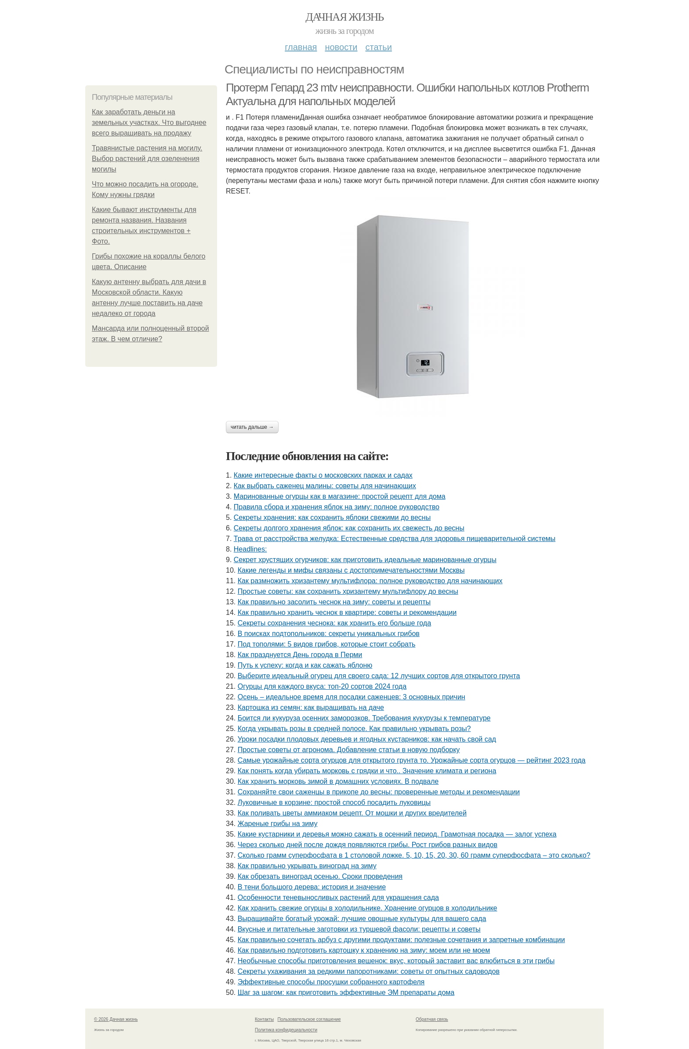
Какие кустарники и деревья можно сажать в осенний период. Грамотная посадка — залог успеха (397, 834)
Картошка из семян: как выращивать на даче (311, 707)
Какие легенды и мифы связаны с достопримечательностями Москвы (351, 570)
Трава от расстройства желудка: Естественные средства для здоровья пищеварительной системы (394, 538)
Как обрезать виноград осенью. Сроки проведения (320, 876)
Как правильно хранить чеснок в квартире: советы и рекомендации (347, 612)
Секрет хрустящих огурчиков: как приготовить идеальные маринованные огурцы (365, 559)
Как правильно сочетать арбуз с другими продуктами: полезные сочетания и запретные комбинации (401, 939)
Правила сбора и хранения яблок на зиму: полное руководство (336, 507)
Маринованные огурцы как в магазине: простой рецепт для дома (340, 496)
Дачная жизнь (344, 17)
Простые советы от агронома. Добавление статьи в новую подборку (349, 749)
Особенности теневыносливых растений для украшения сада (338, 897)
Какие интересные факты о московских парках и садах (323, 475)
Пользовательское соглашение (309, 1019)
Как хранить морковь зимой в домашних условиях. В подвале (338, 781)
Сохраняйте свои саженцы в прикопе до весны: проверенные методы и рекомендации (379, 792)
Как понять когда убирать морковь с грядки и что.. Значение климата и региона (367, 771)
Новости (341, 47)
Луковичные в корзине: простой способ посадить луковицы (334, 802)
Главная (301, 47)
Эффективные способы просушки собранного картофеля (331, 982)
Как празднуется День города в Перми (300, 654)
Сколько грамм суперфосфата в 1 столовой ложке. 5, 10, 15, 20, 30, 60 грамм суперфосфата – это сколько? (414, 855)
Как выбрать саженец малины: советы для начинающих (325, 486)
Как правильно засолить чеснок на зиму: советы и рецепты (334, 602)
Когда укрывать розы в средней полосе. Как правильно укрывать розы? (354, 728)
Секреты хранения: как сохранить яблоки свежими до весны (332, 517)
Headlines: (250, 549)
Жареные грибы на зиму (278, 823)
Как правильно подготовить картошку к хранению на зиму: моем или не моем (364, 950)
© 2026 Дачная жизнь (116, 1019)
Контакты (264, 1019)
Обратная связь (432, 1019)
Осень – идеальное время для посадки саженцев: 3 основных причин (351, 697)
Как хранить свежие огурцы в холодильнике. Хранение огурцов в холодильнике (367, 908)
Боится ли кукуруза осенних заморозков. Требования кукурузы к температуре (364, 718)
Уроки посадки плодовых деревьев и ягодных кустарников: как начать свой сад (367, 739)
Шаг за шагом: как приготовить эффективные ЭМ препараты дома (346, 992)
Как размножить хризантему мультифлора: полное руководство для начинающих (370, 581)
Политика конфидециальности (286, 1029)
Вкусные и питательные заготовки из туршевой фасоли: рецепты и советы (359, 929)
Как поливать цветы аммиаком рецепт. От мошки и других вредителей (352, 813)
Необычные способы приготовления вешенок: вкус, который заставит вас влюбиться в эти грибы (396, 961)
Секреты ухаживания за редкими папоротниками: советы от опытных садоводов (369, 971)
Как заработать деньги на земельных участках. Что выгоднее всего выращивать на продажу (149, 122)
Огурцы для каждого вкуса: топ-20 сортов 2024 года (322, 686)
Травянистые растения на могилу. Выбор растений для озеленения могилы (147, 158)
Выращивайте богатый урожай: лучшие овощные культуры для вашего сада (362, 918)
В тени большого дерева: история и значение (312, 887)
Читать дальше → (252, 427)
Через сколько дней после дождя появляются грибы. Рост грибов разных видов (367, 844)
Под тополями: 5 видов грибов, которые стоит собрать (327, 644)
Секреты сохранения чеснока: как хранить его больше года (334, 623)
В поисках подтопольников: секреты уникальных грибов (329, 633)
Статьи (378, 47)
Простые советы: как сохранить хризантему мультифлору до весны (348, 591)
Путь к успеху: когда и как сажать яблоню (305, 665)
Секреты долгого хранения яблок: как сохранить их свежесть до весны (349, 528)
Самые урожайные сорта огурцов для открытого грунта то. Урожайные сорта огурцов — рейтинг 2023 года (412, 760)
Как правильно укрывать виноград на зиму (307, 866)
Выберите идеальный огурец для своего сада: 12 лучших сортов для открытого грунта (379, 676)
